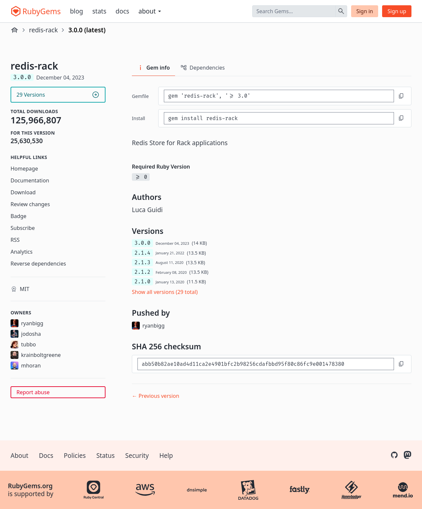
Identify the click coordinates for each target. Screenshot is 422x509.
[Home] (14, 30)
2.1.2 (142, 272)
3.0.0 (142, 242)
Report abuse (32, 392)
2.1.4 (142, 252)
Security (137, 455)
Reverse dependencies (38, 263)
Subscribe (23, 228)
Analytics (22, 251)
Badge (18, 216)
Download (23, 192)
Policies (75, 455)
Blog (76, 11)
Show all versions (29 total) (165, 292)
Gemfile (140, 96)
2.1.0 (142, 281)
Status (105, 455)
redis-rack (43, 30)
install (138, 118)
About (19, 455)
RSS (15, 239)
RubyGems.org (30, 486)
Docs (122, 11)
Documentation (30, 180)
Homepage (24, 168)
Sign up (396, 11)
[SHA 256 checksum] (265, 364)
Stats (99, 11)
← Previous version (155, 395)
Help (166, 455)
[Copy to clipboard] (401, 96)
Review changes (30, 204)
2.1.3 (142, 262)
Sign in (364, 11)
